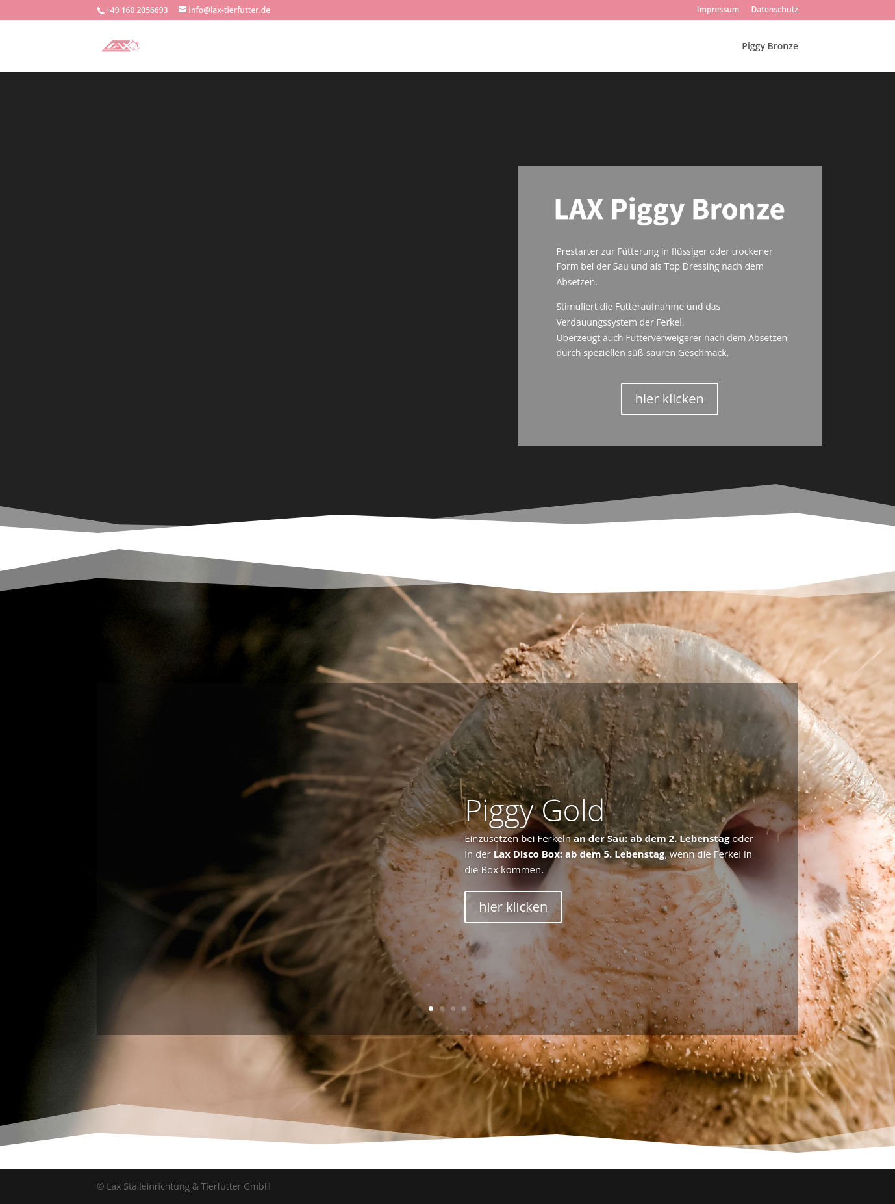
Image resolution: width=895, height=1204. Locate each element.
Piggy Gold (534, 809)
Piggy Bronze (770, 47)
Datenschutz (774, 10)
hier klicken (669, 398)
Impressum (718, 10)
